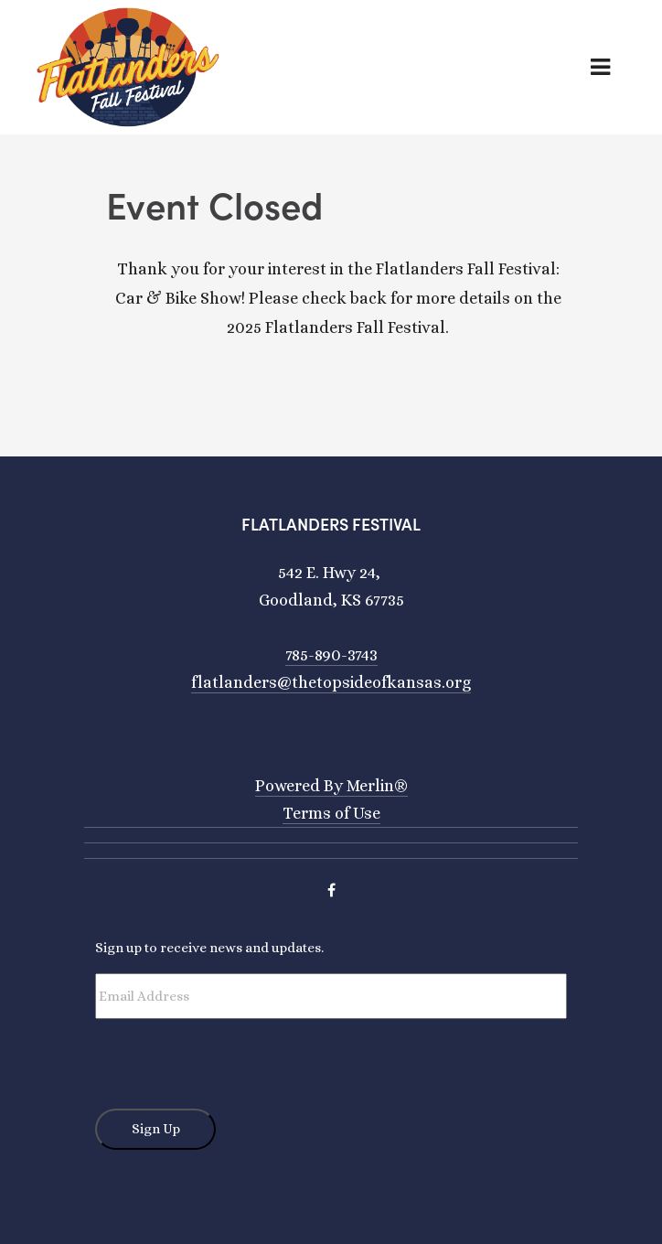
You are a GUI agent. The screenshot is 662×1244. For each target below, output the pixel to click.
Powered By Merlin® (331, 786)
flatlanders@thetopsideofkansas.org (331, 682)
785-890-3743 (331, 655)
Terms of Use (331, 813)
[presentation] (234, 1054)
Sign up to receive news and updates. (209, 947)
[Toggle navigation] (614, 67)
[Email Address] (331, 996)
